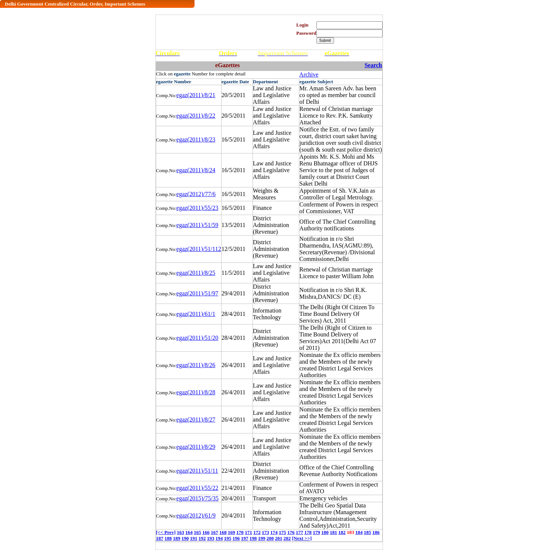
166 (206, 532)
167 (214, 532)
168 (223, 532)
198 (253, 538)
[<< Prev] (166, 532)
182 (342, 532)
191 (194, 538)
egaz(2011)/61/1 (195, 314)
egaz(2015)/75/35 (197, 498)
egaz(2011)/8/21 (195, 95)
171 (248, 532)
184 (359, 532)
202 (287, 538)
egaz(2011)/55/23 (197, 208)
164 (189, 532)
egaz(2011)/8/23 (195, 139)
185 (367, 532)
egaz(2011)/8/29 (195, 447)
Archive (309, 74)
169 (231, 532)
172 (257, 532)
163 (180, 532)
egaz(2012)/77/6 (196, 194)
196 (236, 538)
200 (270, 538)
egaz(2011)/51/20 (197, 338)
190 (185, 538)
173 (265, 532)
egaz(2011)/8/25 (195, 273)
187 (160, 538)
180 (325, 532)
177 (299, 532)
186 (376, 532)
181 (333, 532)
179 (316, 532)
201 (278, 538)
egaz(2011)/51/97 (197, 293)
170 (240, 532)
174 (274, 532)
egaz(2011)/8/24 (195, 170)
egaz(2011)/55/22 (197, 488)
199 (262, 538)
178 (308, 532)
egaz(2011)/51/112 (198, 249)
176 (291, 532)
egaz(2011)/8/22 (195, 115)
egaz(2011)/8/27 (195, 419)
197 (244, 538)
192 (202, 538)
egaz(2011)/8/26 (195, 365)
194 (219, 538)
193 (210, 538)
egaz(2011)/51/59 (197, 225)
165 (197, 532)
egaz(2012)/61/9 (196, 515)
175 (282, 532)
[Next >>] (302, 538)
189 (176, 538)
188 (168, 538)
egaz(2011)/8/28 (195, 392)
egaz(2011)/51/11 (197, 470)
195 (228, 538)
